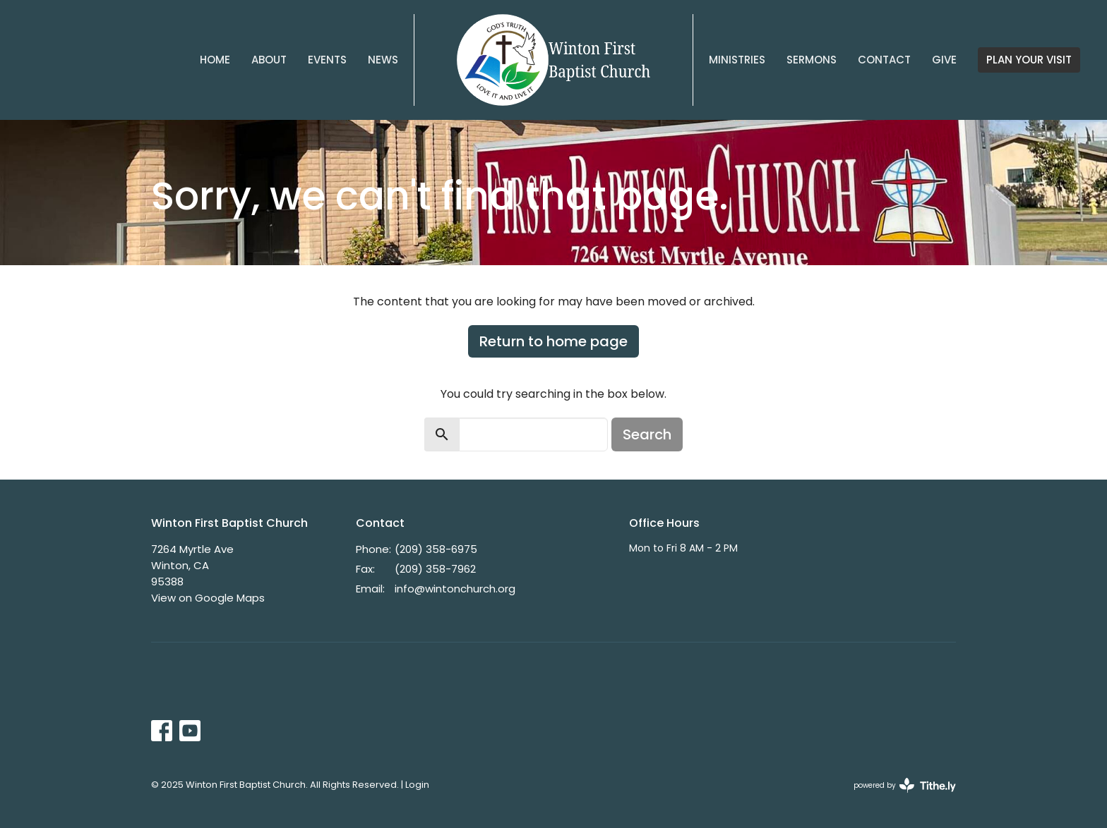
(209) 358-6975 (436, 549)
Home (215, 59)
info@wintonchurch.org (455, 588)
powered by (905, 785)
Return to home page (553, 341)
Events (327, 59)
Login (417, 784)
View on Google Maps (208, 597)
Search (647, 434)
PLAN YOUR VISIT (1029, 59)
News (383, 59)
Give (944, 59)
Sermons (811, 59)
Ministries (737, 59)
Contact (884, 59)
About (269, 59)
